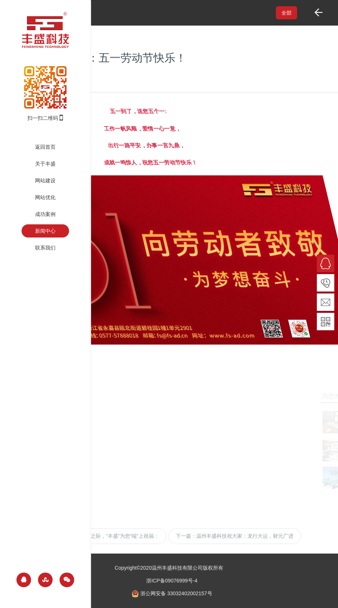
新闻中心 (45, 231)
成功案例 (45, 214)
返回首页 (45, 147)
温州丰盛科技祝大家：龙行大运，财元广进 (244, 540)
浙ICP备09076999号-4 (171, 581)
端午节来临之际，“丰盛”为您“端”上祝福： (112, 540)
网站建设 (45, 180)
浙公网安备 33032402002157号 (172, 593)
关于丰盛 (45, 164)
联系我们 (45, 248)
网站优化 (45, 197)
